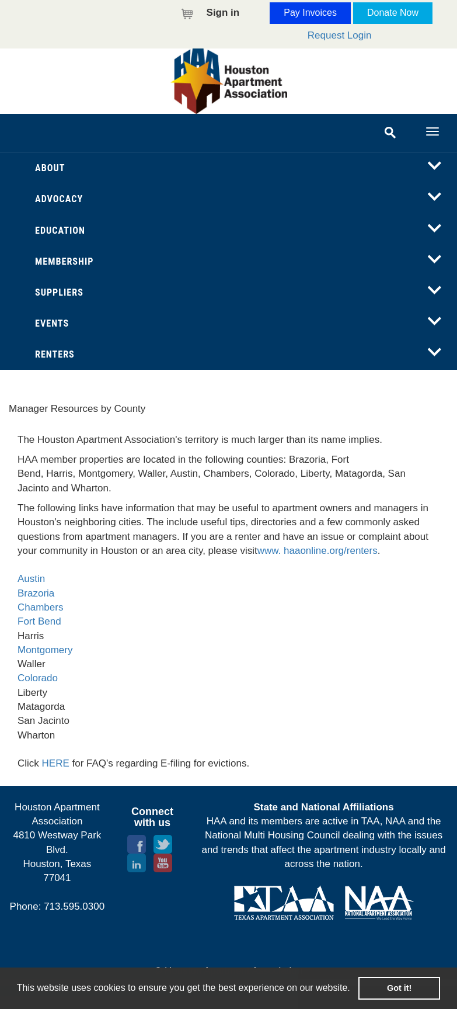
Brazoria (36, 593)
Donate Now (392, 13)
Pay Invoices (310, 13)
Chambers (40, 607)
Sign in (223, 12)
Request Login (340, 35)
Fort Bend (39, 621)
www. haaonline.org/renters (317, 550)
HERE (55, 763)
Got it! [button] (399, 988)
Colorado (38, 678)
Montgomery (45, 650)
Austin (31, 578)
